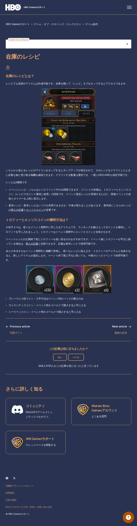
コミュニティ (35, 406)
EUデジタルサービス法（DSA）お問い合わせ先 (29, 507)
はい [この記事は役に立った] (60, 357)
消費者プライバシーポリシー (20, 485)
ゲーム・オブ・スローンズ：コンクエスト (57, 24)
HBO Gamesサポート (18, 24)
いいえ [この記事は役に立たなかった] (76, 357)
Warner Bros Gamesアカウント (105, 408)
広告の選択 (11, 500)
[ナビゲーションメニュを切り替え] (129, 7)
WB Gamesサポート (40, 439)
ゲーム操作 (91, 24)
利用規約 (10, 492)
